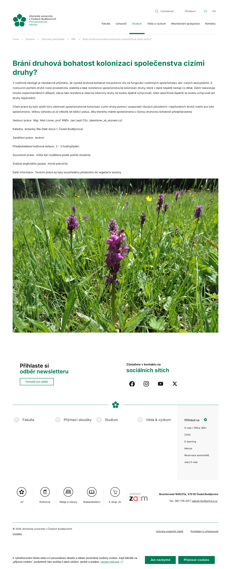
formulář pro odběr (37, 381)
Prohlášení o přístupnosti (204, 531)
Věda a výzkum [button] (156, 23)
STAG (187, 434)
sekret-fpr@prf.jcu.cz (204, 500)
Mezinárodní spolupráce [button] (185, 23)
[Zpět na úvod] (34, 20)
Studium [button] (137, 23)
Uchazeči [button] (121, 23)
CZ (205, 11)
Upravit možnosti (112, 564)
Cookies (17, 533)
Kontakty (210, 23)
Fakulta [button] (106, 23)
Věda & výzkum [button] (158, 420)
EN (214, 11)
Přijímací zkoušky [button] (78, 420)
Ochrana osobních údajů (169, 531)
